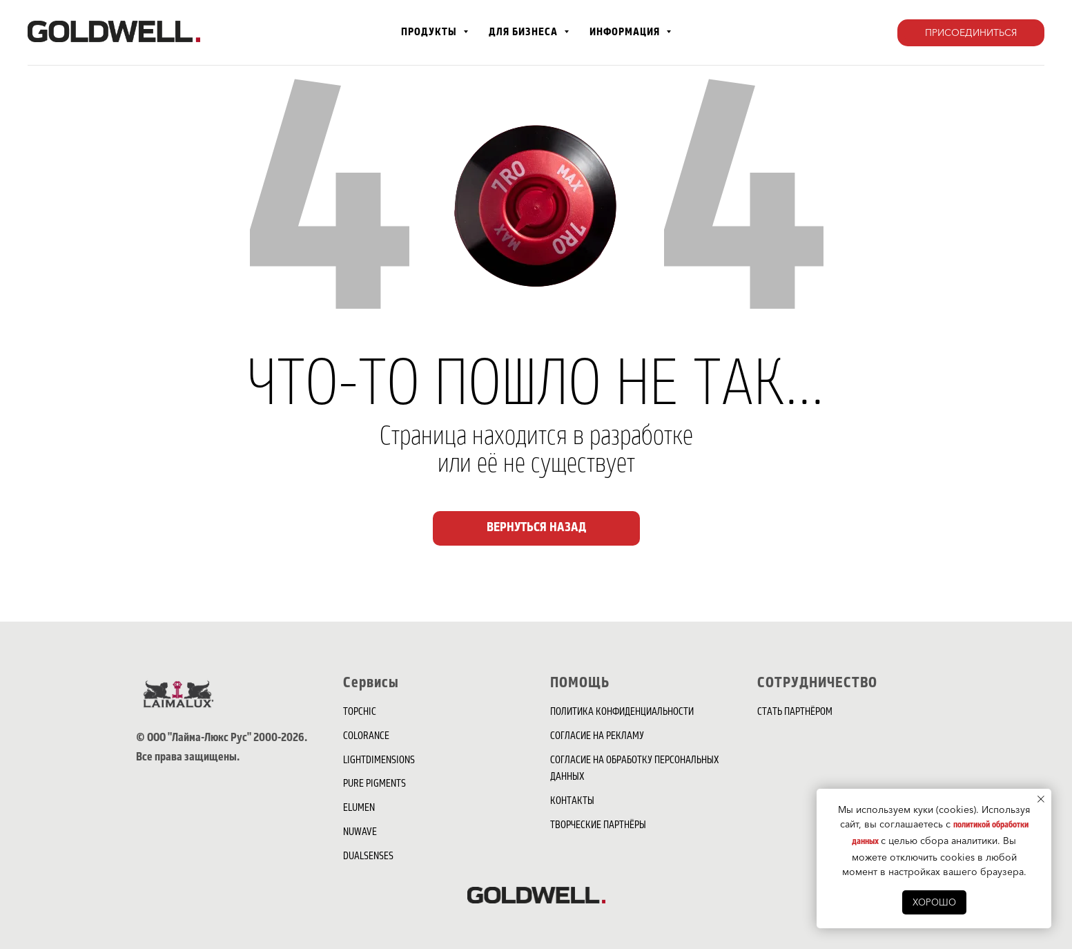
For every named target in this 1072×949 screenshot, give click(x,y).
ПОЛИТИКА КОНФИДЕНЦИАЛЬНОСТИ (622, 712)
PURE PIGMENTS (374, 784)
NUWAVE (360, 832)
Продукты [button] (430, 33)
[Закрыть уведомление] (1041, 799)
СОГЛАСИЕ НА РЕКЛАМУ (597, 736)
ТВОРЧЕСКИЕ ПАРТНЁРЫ (598, 826)
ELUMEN (359, 808)
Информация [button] (626, 33)
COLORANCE (366, 736)
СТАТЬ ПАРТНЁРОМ (794, 712)
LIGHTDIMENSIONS (379, 761)
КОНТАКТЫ (572, 801)
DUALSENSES (368, 857)
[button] (970, 33)
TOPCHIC (359, 712)
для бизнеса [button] (525, 33)
